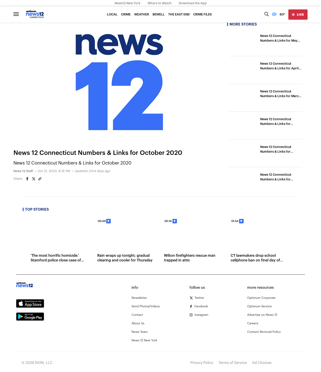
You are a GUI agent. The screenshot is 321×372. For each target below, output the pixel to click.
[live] (298, 14)
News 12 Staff (23, 171)
